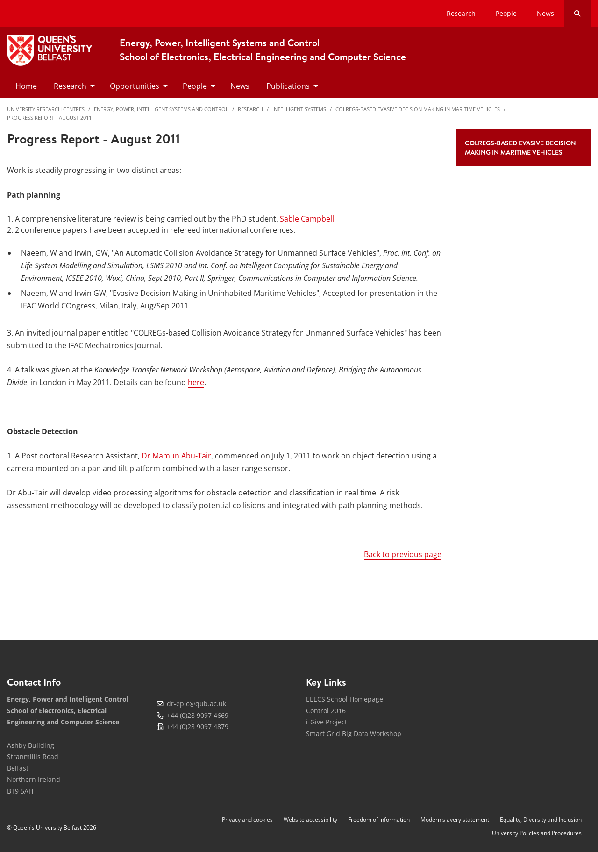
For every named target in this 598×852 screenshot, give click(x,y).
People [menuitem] (195, 86)
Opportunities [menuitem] (134, 86)
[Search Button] (577, 13)
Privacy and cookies (247, 819)
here (196, 382)
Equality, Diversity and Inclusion (541, 819)
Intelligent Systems (299, 109)
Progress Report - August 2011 (49, 117)
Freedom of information (379, 819)
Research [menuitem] (70, 86)
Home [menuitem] (26, 86)
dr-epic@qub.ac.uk (196, 703)
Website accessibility (310, 819)
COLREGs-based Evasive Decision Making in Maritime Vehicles (417, 109)
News (545, 13)
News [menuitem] (239, 86)
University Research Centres (46, 109)
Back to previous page (402, 554)
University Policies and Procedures (537, 833)
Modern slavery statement (454, 819)
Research (461, 13)
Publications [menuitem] (288, 86)
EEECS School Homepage (344, 698)
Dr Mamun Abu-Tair (176, 456)
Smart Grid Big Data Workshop (353, 733)
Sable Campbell (307, 219)
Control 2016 (326, 710)
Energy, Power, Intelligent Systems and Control (161, 109)
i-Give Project (326, 721)
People (506, 13)
